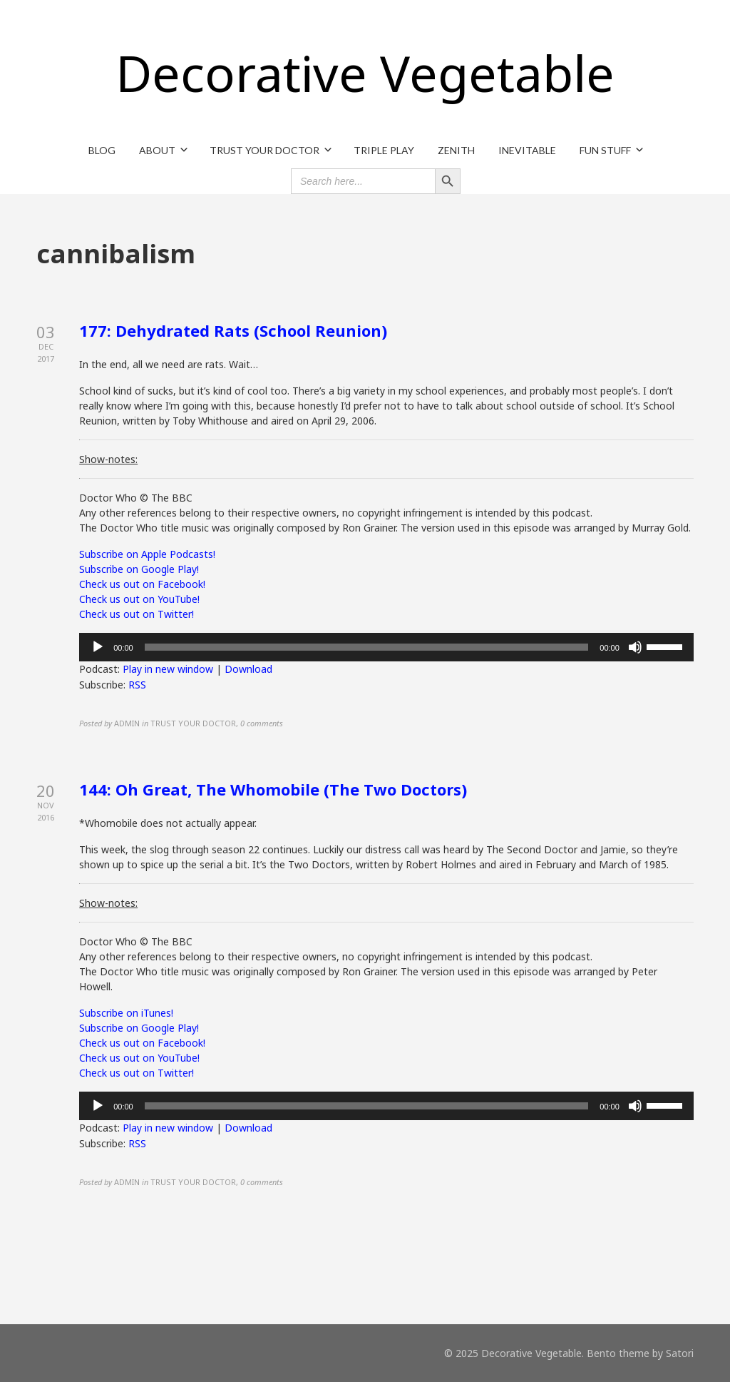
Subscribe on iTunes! (126, 1013)
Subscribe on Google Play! (139, 569)
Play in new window (168, 669)
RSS (137, 684)
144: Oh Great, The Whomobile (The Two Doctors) (273, 789)
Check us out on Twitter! (136, 614)
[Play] (98, 647)
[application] (386, 647)
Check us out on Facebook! (142, 584)
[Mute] (635, 647)
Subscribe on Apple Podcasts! (147, 554)
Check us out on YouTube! (139, 599)
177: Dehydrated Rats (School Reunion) (233, 330)
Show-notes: (108, 459)
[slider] (367, 647)
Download (248, 669)
